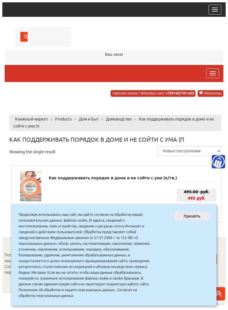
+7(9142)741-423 (179, 93)
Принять (192, 216)
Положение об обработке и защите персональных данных (67, 290)
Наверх (218, 296)
